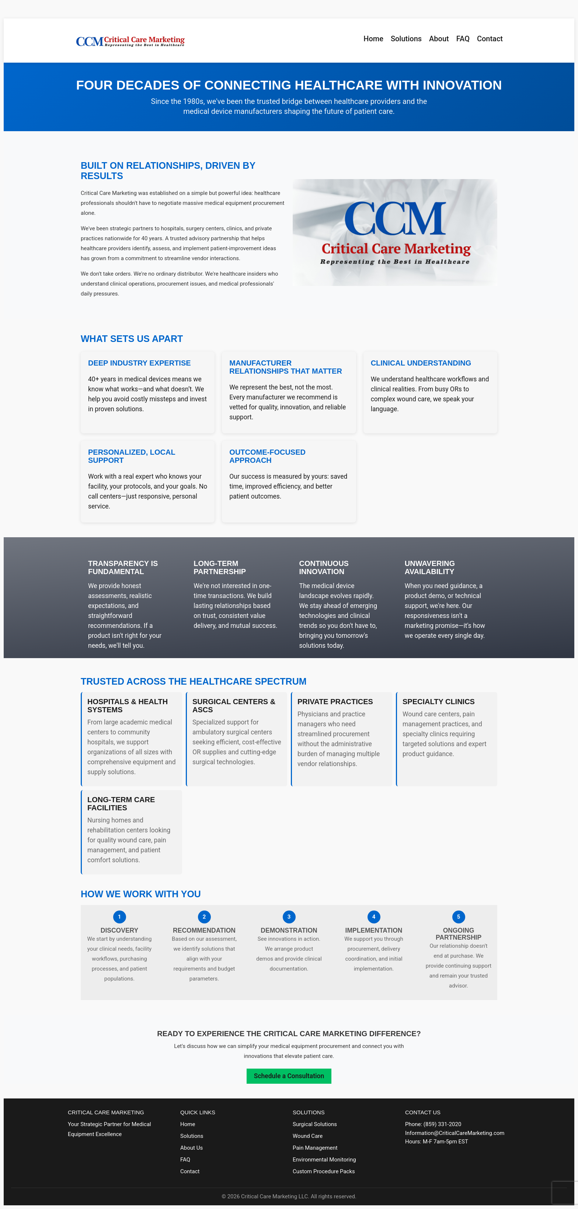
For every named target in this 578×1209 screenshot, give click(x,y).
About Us (191, 1148)
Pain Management (315, 1148)
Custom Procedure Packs (324, 1171)
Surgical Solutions (315, 1124)
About (439, 38)
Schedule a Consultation (289, 1076)
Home (373, 38)
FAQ (463, 38)
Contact (490, 38)
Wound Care (308, 1136)
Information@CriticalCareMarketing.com (454, 1133)
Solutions (406, 38)
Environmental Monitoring (324, 1159)
